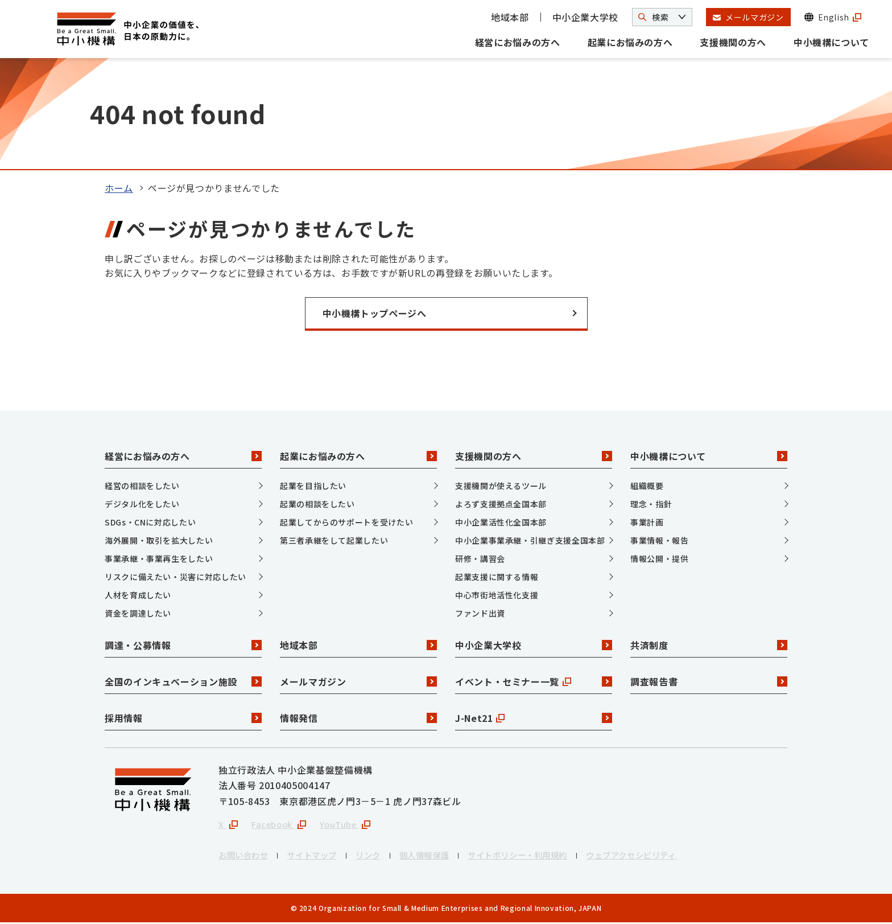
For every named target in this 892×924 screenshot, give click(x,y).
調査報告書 (708, 681)
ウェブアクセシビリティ (676, 856)
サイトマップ (322, 856)
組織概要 (647, 485)
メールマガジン (358, 681)
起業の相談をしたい (317, 504)
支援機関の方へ (733, 42)
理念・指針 (651, 504)
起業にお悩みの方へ (630, 42)
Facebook (283, 824)
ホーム (119, 188)
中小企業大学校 (585, 17)
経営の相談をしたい (142, 485)
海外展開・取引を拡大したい (159, 540)
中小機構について (831, 42)
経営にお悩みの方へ (517, 42)
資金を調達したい (138, 613)
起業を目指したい (313, 485)
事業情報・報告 (659, 540)
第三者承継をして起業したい (334, 540)
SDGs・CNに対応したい (150, 522)
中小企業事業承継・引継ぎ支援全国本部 (530, 540)
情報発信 (358, 718)
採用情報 (183, 718)
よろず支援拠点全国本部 (501, 504)
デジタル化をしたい (142, 504)
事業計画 (647, 522)
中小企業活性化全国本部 (501, 522)
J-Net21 (533, 718)
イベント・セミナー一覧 (533, 681)
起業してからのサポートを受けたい (346, 522)
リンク (384, 856)
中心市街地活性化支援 (496, 595)
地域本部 (510, 17)
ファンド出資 (480, 613)
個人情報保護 (445, 856)
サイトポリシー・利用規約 (549, 856)
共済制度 (708, 645)
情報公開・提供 (659, 558)
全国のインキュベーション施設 (183, 681)
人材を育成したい (138, 595)
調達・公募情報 (183, 645)
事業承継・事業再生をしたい (159, 558)
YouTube (354, 824)
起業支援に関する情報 (496, 576)
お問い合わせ (246, 856)
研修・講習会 (480, 558)
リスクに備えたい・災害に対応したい (175, 576)
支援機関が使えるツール (501, 485)
